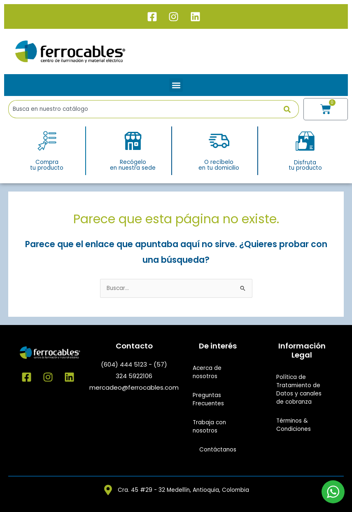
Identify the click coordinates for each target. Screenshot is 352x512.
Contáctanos (217, 450)
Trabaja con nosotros (209, 426)
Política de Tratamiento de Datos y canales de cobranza (299, 389)
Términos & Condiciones (293, 425)
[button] (176, 85)
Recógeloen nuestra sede (133, 165)
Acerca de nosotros (207, 372)
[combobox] (146, 109)
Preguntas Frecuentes (208, 399)
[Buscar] (291, 109)
